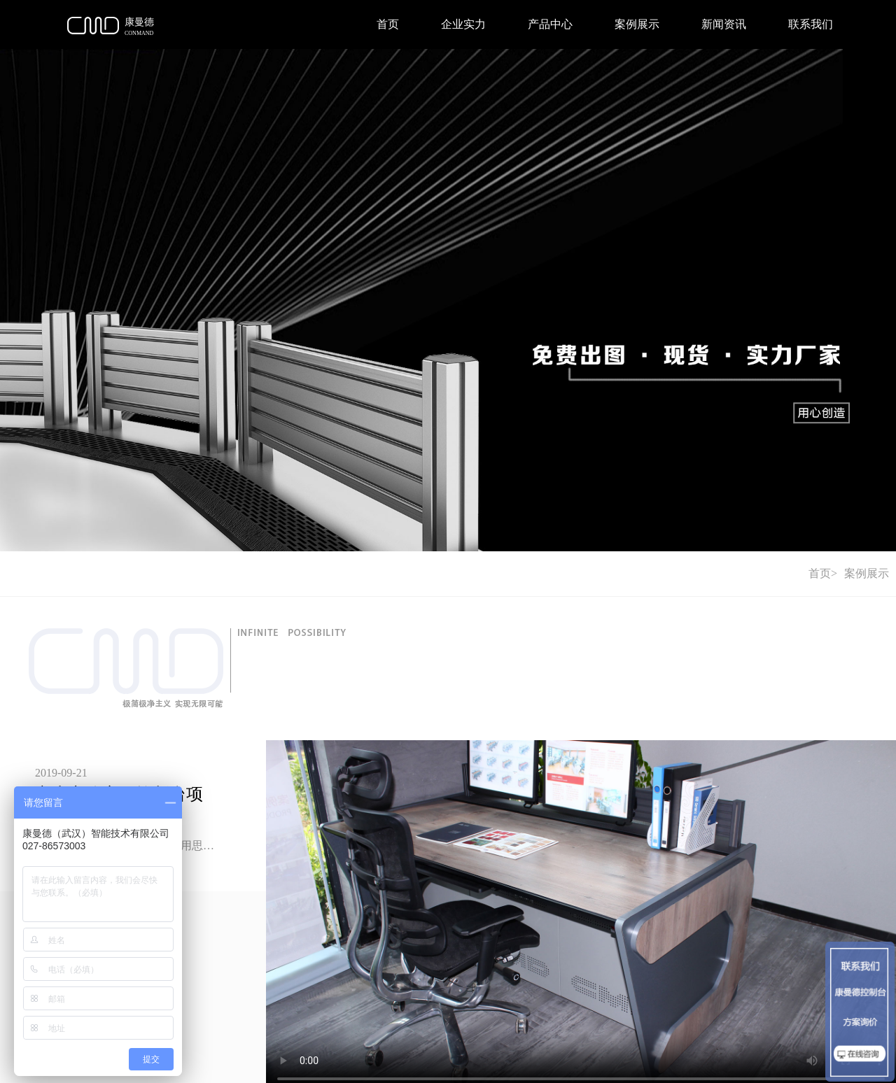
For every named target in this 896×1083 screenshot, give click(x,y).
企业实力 (463, 24)
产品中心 (550, 24)
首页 (388, 24)
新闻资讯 (723, 24)
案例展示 (637, 24)
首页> (822, 573)
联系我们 (810, 24)
